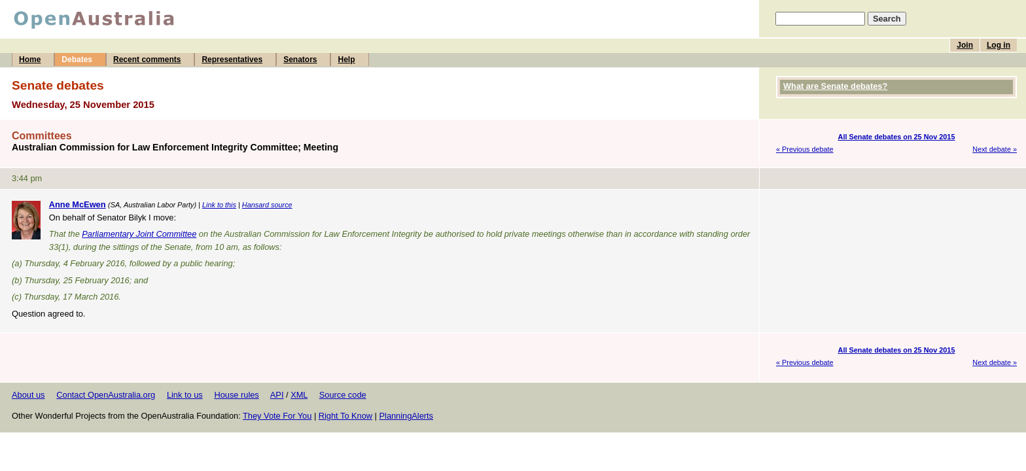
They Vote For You (277, 416)
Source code (342, 395)
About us (28, 395)
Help (346, 59)
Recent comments (147, 59)
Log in (998, 45)
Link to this (219, 205)
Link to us (185, 395)
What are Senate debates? (835, 86)
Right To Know (345, 416)
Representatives (232, 59)
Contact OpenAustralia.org (105, 395)
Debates (77, 59)
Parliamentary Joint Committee (139, 234)
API (277, 395)
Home (30, 59)
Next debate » (994, 149)
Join (965, 45)
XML (299, 395)
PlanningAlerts (407, 416)
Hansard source (267, 205)
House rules (236, 395)
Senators (300, 59)
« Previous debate (805, 149)
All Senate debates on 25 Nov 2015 (896, 137)
